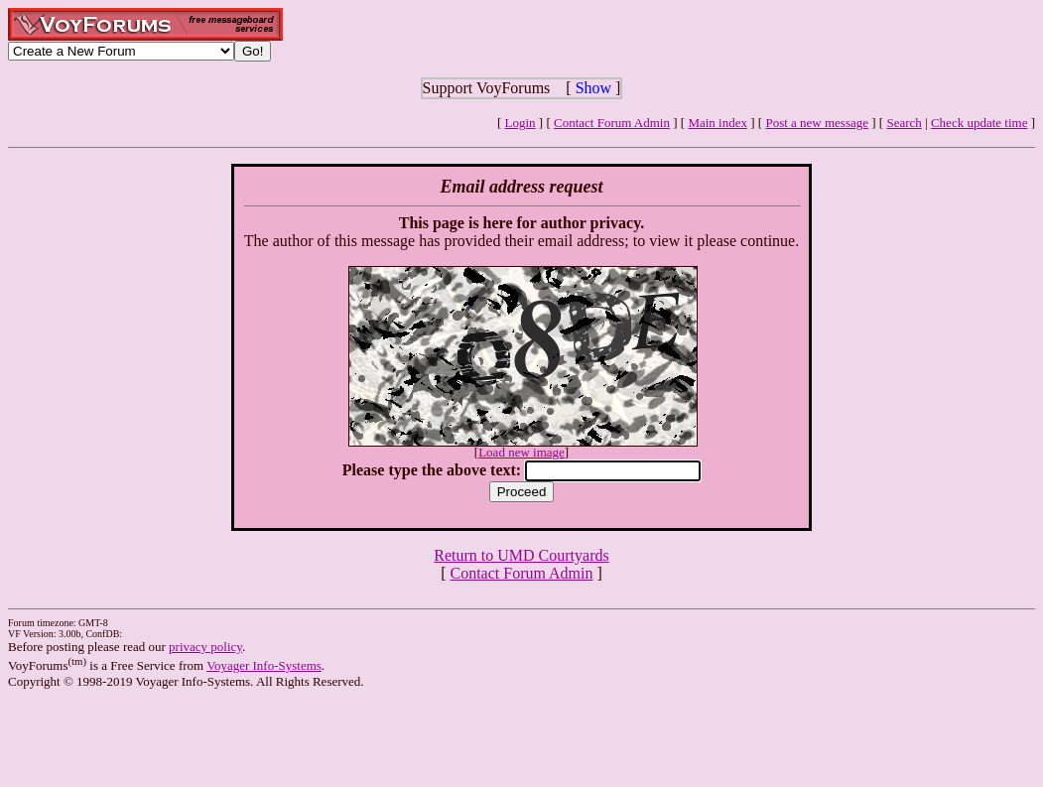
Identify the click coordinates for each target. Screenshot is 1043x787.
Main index (717, 122)
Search (903, 122)
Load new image (521, 452)
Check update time (979, 122)
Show (593, 87)
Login (520, 122)
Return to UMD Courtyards (521, 555)
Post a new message (816, 122)
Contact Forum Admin (612, 122)
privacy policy (205, 646)
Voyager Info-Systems (264, 665)
